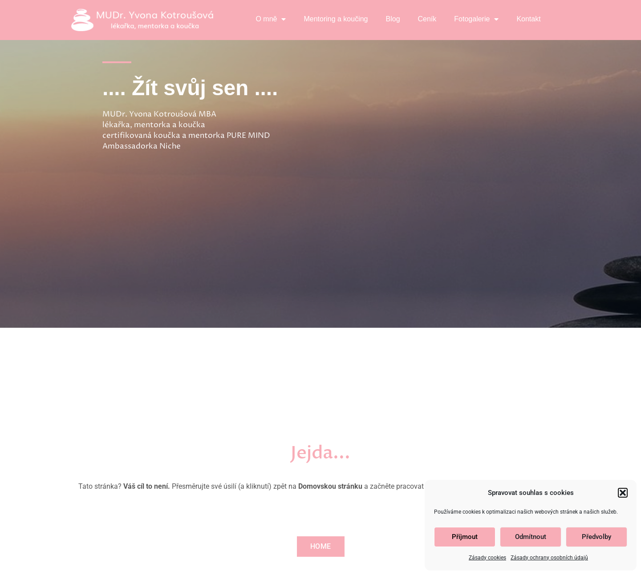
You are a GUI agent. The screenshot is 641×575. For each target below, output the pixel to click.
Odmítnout (530, 537)
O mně (271, 19)
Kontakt (528, 19)
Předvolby (596, 537)
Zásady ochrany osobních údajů (549, 558)
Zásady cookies (487, 558)
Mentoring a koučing (336, 19)
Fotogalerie (476, 19)
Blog (393, 19)
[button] (622, 492)
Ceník (427, 19)
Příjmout (465, 537)
